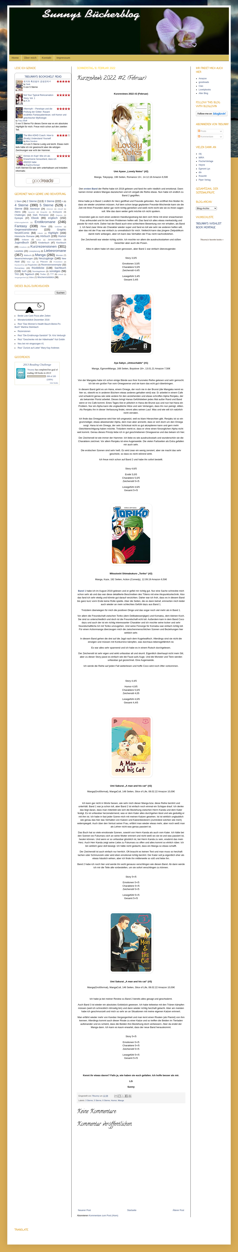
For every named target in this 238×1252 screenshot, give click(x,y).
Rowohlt (202, 176)
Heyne (202, 165)
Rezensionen (24, 331)
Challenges (20, 215)
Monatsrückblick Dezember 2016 (34, 320)
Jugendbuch (22, 242)
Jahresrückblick (54, 240)
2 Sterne (32, 201)
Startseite (131, 1210)
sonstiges (54, 271)
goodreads (204, 82)
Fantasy (21, 226)
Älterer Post (178, 1210)
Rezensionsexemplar (51, 264)
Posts (202, 131)
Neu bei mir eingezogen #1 (31, 343)
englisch (53, 217)
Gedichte (58, 227)
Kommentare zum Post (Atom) (103, 1215)
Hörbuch (45, 236)
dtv (200, 172)
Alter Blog (203, 93)
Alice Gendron (31, 141)
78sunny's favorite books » (211, 240)
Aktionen (49, 209)
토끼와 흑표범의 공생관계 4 (37, 81)
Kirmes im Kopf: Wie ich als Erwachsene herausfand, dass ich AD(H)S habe (39, 159)
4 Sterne (21, 205)
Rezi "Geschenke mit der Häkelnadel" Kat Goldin (41, 339)
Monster (59, 255)
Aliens (18, 212)
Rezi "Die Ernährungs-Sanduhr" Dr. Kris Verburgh (42, 335)
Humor (114, 1100)
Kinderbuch (43, 242)
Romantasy (20, 268)
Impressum (63, 57)
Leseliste (19, 251)
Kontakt (46, 57)
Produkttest (58, 262)
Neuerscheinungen (24, 258)
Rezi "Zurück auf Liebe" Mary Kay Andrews (38, 348)
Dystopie (19, 218)
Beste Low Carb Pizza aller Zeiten (34, 316)
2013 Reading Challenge (37, 364)
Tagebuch (29, 274)
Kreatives (23, 247)
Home (15, 57)
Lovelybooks (205, 89)
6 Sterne (106, 1100)
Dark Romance (40, 215)
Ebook (35, 217)
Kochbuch (61, 242)
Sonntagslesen (38, 271)
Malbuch (27, 255)
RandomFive (19, 265)
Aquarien (31, 212)
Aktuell (60, 209)
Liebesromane (55, 251)
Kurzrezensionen (43, 246)
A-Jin (28, 101)
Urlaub (60, 274)
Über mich (30, 57)
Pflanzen (44, 262)
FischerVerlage (206, 161)
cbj (200, 154)
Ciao (201, 86)
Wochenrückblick (46, 277)
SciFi (24, 271)
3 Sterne (89, 1100)
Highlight (53, 232)
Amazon (203, 78)
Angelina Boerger (33, 165)
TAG (17, 274)
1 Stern (18, 201)
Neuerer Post (84, 1210)
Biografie (43, 212)
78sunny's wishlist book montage (208, 226)
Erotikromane (45, 222)
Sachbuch (60, 267)
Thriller (43, 274)
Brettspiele (57, 212)
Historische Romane (25, 236)
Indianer (25, 240)
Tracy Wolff (22, 121)
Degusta (59, 215)
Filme (43, 226)
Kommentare (205, 136)
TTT (52, 274)
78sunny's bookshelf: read (43, 77)
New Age (31, 262)
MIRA (201, 157)
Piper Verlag (205, 180)
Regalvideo (33, 265)
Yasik (28, 84)
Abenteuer (35, 209)
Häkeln (40, 233)
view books (54, 383)
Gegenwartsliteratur (26, 229)
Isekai (38, 240)
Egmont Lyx (204, 168)
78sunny (96, 1096)
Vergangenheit (20, 277)
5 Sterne (97, 1100)
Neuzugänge (46, 258)
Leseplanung (34, 251)
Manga (121, 1100)
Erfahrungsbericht (21, 222)
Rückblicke (38, 267)
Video (31, 277)
